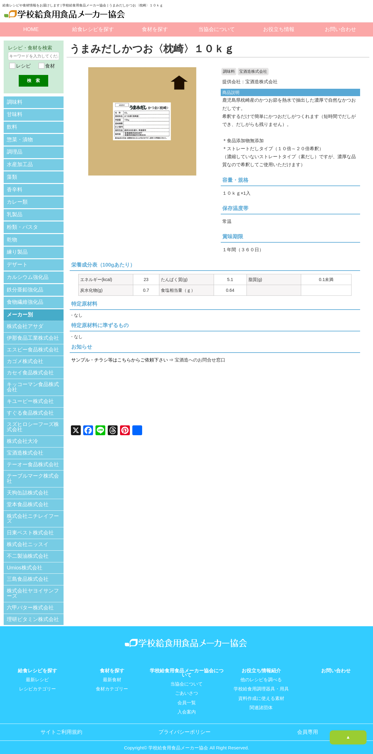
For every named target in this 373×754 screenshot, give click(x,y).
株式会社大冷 (22, 436)
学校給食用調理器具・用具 (261, 684)
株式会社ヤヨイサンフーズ (33, 588)
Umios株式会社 (24, 563)
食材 (49, 65)
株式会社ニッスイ (28, 539)
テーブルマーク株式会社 (33, 473)
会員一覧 (186, 697)
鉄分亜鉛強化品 (25, 285)
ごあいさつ (186, 688)
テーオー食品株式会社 (33, 460)
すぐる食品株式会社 (30, 408)
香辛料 (14, 187)
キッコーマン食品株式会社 (33, 382)
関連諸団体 (261, 702)
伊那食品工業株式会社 (33, 333)
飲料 (12, 126)
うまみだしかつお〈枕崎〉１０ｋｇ (154, 48)
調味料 (229, 71)
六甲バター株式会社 (30, 603)
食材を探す (155, 29)
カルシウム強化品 (28, 273)
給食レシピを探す (93, 29)
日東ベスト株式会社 (30, 528)
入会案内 (186, 707)
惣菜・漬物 (20, 138)
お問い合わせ (340, 29)
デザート (17, 261)
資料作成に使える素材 (261, 693)
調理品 (14, 151)
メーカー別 (20, 310)
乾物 (12, 236)
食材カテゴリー (112, 684)
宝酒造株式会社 (253, 71)
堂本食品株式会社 (28, 499)
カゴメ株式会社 (25, 356)
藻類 (12, 175)
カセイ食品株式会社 (30, 368)
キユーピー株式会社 (30, 396)
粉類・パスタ (22, 224)
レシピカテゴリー (37, 684)
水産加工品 (20, 163)
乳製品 (14, 212)
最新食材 (112, 675)
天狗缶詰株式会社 (28, 488)
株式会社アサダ (25, 321)
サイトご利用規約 (61, 727)
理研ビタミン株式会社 (33, 614)
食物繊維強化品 (25, 297)
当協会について (216, 29)
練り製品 (17, 249)
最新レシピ (37, 675)
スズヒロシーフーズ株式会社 (33, 422)
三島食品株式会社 (28, 574)
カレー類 (17, 199)
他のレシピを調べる (261, 675)
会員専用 (307, 727)
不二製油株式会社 (28, 551)
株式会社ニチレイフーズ (33, 513)
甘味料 (14, 114)
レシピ (23, 65)
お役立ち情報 (278, 29)
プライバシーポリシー (184, 727)
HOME (31, 29)
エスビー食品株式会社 (33, 345)
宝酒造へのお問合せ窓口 (200, 359)
